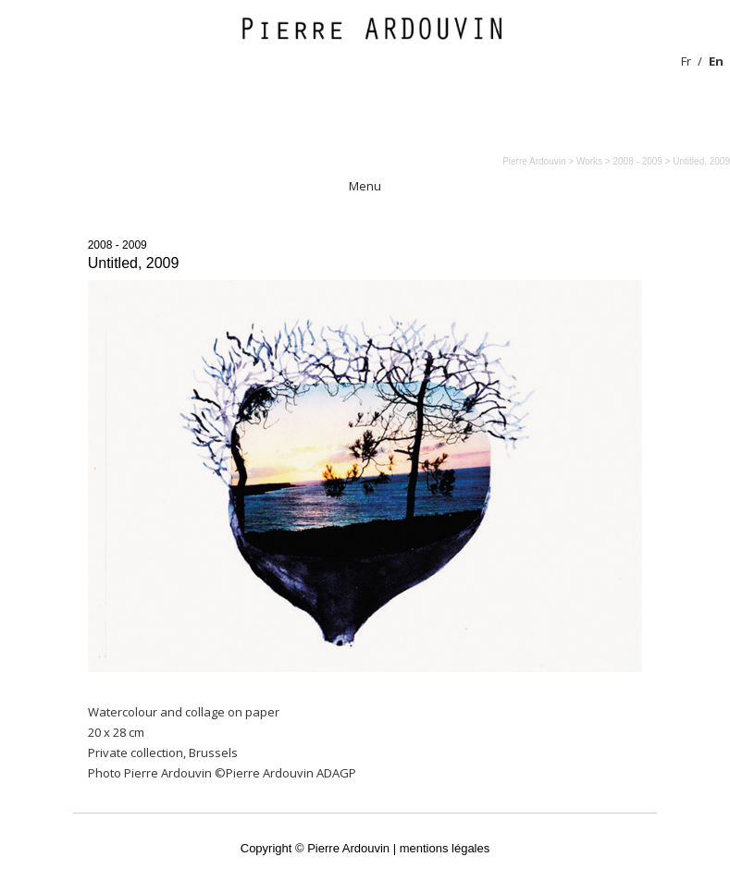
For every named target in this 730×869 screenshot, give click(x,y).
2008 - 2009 (117, 245)
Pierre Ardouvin (533, 161)
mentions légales (445, 848)
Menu (365, 185)
